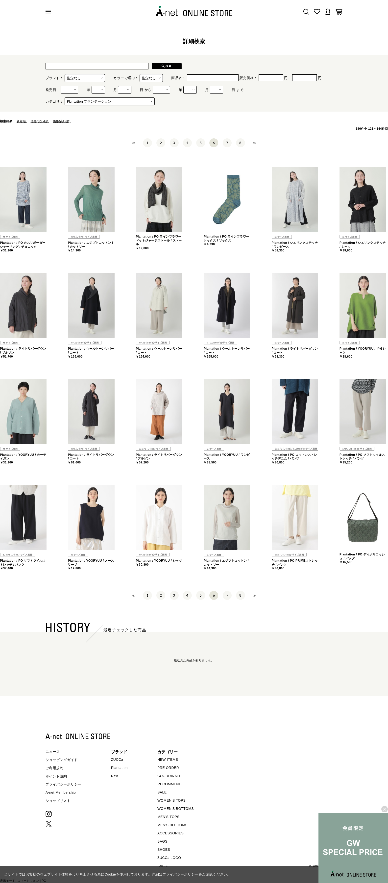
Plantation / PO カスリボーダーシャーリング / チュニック (23, 246)
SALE (162, 792)
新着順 (22, 121)
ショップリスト (58, 801)
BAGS (162, 841)
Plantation (119, 768)
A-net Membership (61, 792)
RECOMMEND (169, 784)
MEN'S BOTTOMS (172, 825)
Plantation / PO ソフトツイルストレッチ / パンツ (362, 458)
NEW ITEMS (167, 759)
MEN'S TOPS (168, 817)
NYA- (115, 776)
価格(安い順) (40, 121)
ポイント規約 (56, 776)
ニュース (53, 752)
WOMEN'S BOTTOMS (175, 809)
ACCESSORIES (170, 833)
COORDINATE (169, 776)
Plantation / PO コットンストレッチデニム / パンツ (294, 458)
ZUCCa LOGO (169, 858)
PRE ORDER (168, 768)
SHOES (163, 850)
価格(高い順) (62, 121)
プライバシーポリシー (63, 784)
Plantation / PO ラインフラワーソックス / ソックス (226, 240)
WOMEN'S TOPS (171, 800)
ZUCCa (117, 759)
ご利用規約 (54, 768)
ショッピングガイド (62, 760)
